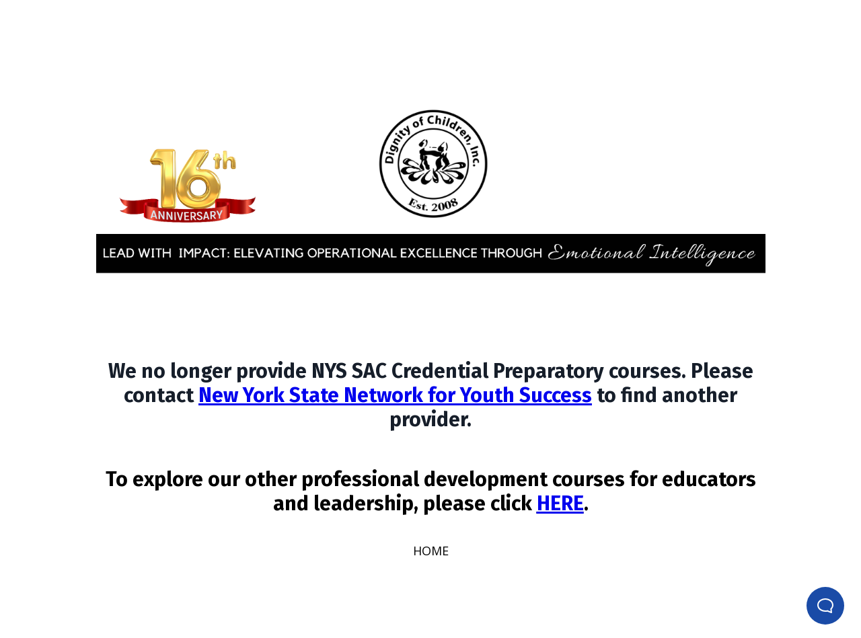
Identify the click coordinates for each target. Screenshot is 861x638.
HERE (560, 503)
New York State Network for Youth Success (395, 395)
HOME (431, 551)
